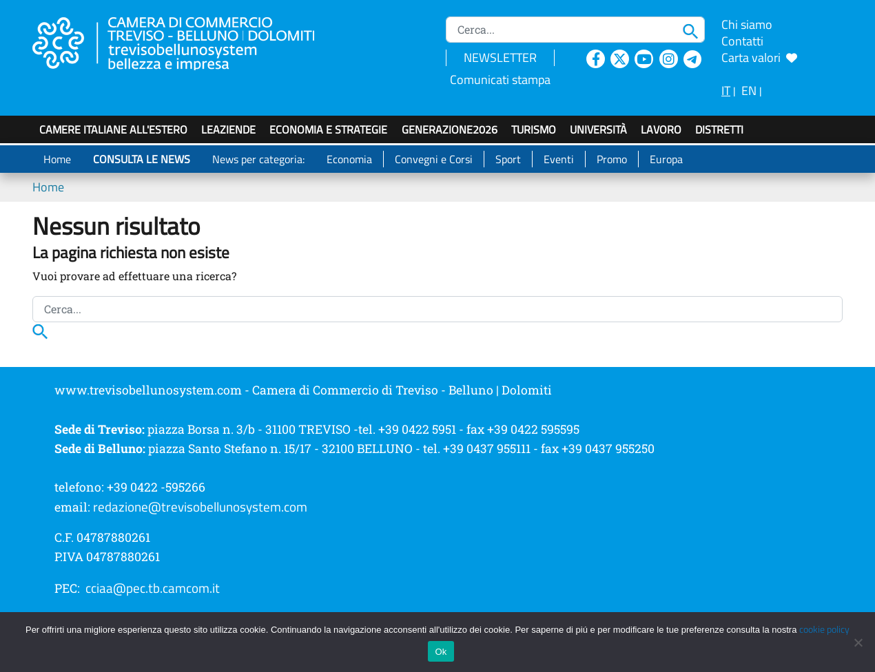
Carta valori (759, 57)
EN (748, 90)
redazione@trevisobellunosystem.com (200, 506)
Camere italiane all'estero (113, 129)
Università (598, 129)
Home (57, 159)
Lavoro (661, 129)
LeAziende (228, 129)
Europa (666, 159)
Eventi (559, 159)
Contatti (742, 41)
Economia (349, 159)
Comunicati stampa (500, 79)
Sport (508, 159)
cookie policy (824, 629)
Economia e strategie (328, 129)
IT (725, 90)
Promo (612, 159)
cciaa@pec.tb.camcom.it (152, 588)
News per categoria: (258, 159)
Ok (440, 652)
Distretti (719, 129)
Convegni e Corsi (434, 159)
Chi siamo (746, 24)
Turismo (533, 129)
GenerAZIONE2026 (449, 129)
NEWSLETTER (500, 57)
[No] (858, 642)
